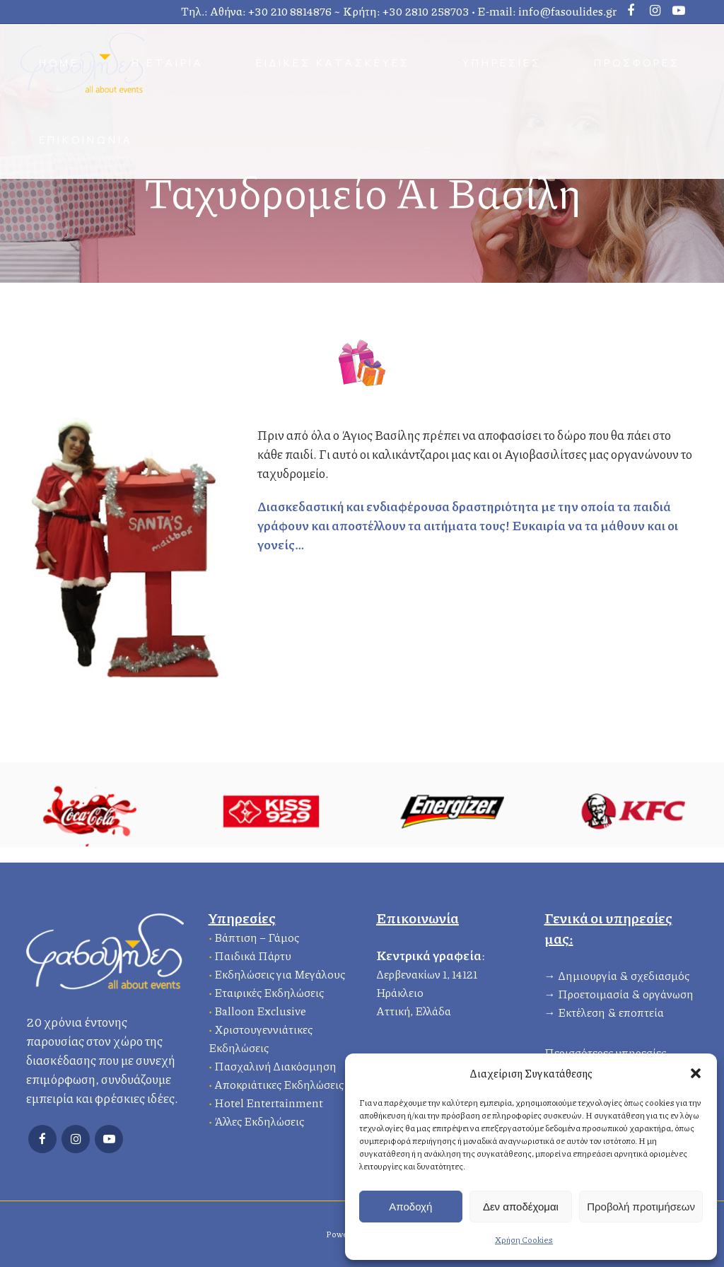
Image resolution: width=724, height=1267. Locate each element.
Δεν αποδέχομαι (521, 1207)
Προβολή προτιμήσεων (641, 1207)
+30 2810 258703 (426, 11)
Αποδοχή (410, 1207)
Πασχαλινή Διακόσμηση (275, 1064)
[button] (696, 1073)
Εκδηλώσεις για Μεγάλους (279, 972)
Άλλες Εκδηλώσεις (259, 1119)
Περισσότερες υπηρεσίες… (609, 1050)
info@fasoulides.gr (567, 11)
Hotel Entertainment (268, 1100)
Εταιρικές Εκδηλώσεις (269, 990)
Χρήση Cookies (524, 1240)
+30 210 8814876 (290, 11)
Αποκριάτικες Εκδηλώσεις (279, 1082)
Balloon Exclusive (260, 1008)
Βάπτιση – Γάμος (256, 935)
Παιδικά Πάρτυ (252, 953)
